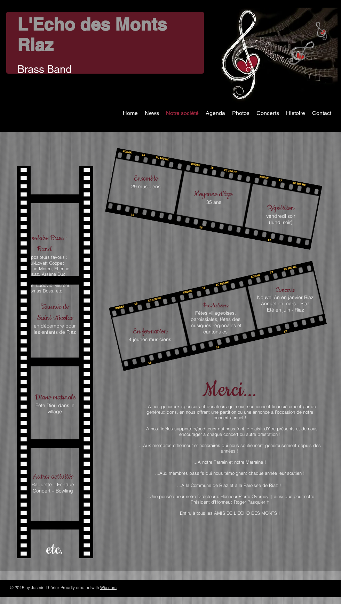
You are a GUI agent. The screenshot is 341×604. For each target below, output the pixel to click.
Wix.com (108, 587)
